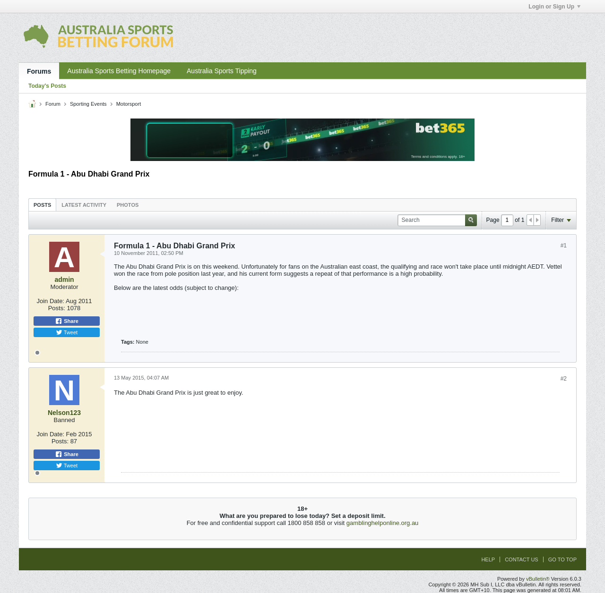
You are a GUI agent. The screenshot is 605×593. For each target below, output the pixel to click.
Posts (42, 205)
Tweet (67, 332)
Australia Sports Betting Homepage (119, 71)
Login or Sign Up (554, 6)
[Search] (437, 220)
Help (488, 559)
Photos (127, 205)
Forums (39, 71)
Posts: (56, 308)
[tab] (42, 204)
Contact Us (521, 559)
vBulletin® (538, 579)
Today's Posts (47, 86)
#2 (564, 378)
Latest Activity (83, 205)
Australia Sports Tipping (222, 71)
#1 (564, 245)
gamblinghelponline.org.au (382, 522)
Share (66, 321)
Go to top (562, 559)
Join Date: (50, 301)
